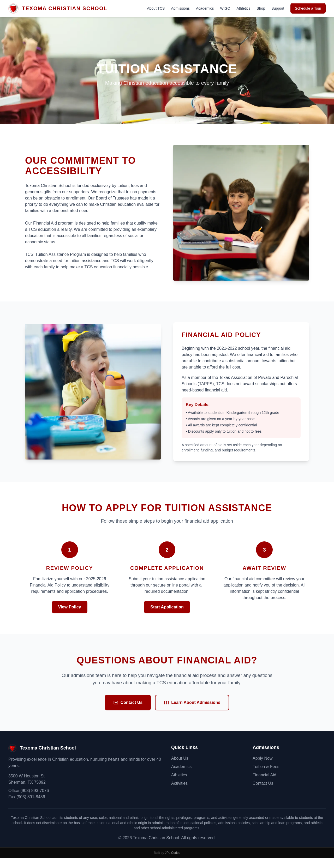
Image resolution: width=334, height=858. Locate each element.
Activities (179, 783)
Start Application (166, 607)
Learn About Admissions (192, 702)
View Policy (69, 607)
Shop (261, 8)
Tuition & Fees (266, 766)
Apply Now (262, 758)
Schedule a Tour (308, 8)
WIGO (225, 8)
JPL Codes (172, 853)
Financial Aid (264, 775)
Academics (205, 8)
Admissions (180, 8)
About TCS (156, 8)
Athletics (243, 8)
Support (277, 8)
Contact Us (127, 702)
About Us (179, 758)
